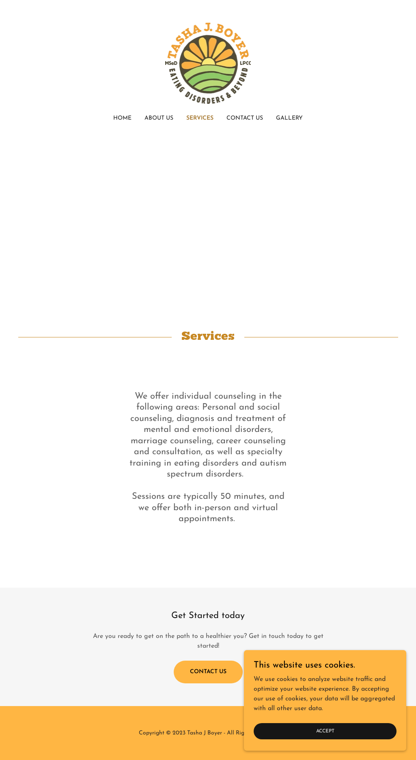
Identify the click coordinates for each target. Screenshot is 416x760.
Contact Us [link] (244, 118)
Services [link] (199, 118)
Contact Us (208, 672)
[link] (208, 63)
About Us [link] (158, 118)
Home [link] (122, 118)
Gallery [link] (289, 118)
